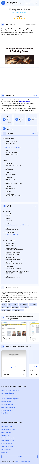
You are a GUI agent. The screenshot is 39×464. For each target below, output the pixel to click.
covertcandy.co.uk (9, 367)
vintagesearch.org (24, 101)
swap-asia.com (6, 432)
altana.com (5, 452)
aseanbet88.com (7, 446)
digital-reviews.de (7, 443)
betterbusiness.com (8, 438)
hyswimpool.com (7, 410)
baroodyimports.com (8, 429)
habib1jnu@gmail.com (12, 234)
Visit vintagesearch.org (19, 12)
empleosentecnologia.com (10, 399)
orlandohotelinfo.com (8, 407)
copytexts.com (6, 416)
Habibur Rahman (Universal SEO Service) (18, 225)
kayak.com (5, 435)
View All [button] (35, 95)
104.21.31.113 (9, 148)
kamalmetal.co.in (7, 404)
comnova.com (6, 401)
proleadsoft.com (6, 449)
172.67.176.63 (17, 148)
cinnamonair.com (7, 396)
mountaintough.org (7, 426)
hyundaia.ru (5, 413)
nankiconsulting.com (8, 393)
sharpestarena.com (7, 441)
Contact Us (19, 456)
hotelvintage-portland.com (10, 390)
